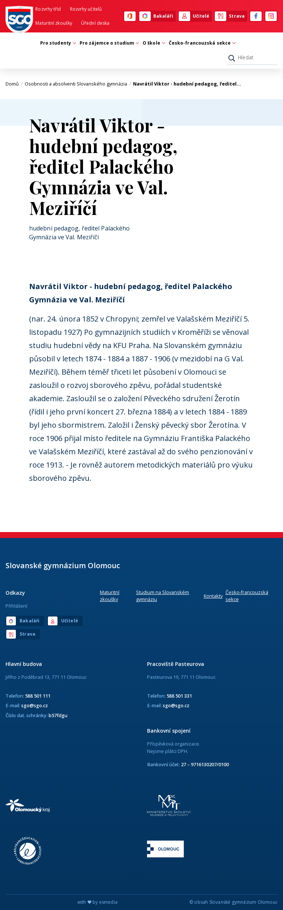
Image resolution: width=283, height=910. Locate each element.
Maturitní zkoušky (53, 23)
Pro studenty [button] (57, 43)
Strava (230, 16)
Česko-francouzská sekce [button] (201, 43)
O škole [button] (153, 43)
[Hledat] (252, 57)
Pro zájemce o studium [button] (109, 43)
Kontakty (213, 596)
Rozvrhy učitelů (86, 9)
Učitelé (194, 16)
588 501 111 (37, 695)
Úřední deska (95, 23)
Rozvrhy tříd (48, 9)
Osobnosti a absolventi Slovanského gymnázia (78, 83)
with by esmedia (97, 902)
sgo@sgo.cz (34, 705)
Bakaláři (156, 16)
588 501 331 (179, 695)
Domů (14, 83)
